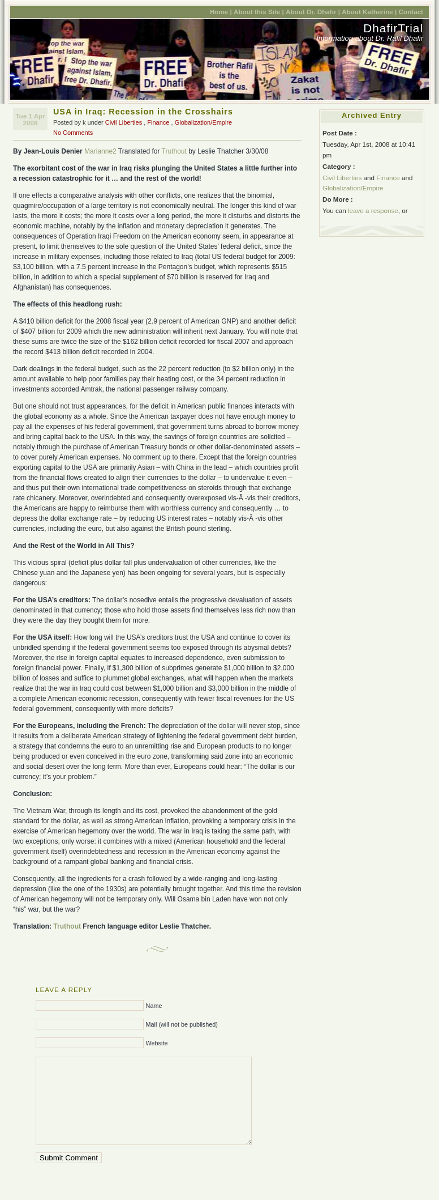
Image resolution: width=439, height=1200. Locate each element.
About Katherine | (369, 11)
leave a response (373, 210)
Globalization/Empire (204, 122)
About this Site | (259, 11)
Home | (221, 11)
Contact (411, 11)
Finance (158, 122)
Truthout (174, 151)
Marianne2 (100, 151)
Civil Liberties (123, 122)
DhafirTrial (393, 28)
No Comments (73, 132)
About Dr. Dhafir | (313, 11)
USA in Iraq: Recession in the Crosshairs (143, 111)
